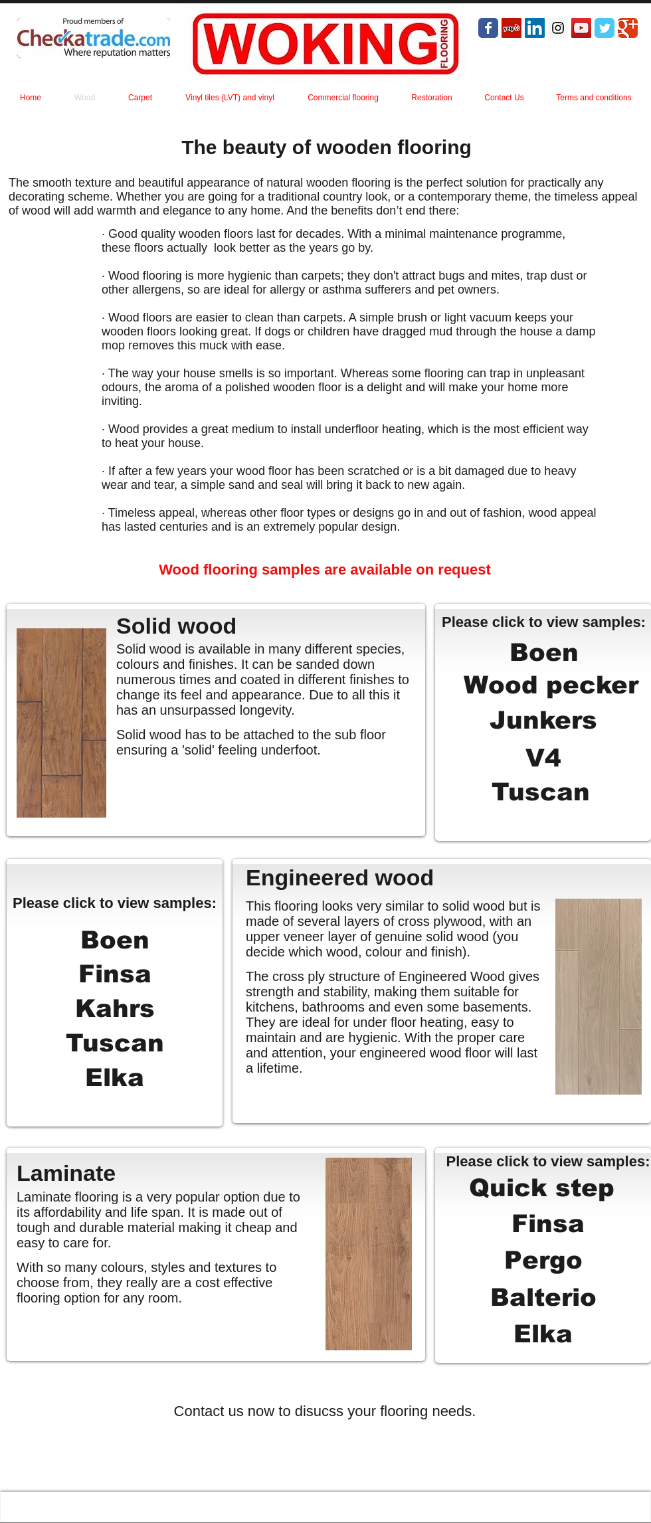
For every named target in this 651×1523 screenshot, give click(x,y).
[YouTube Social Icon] (581, 28)
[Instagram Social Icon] (558, 28)
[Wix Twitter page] (604, 28)
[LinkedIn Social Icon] (535, 28)
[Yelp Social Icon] (511, 28)
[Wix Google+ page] (628, 28)
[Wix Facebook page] (488, 28)
